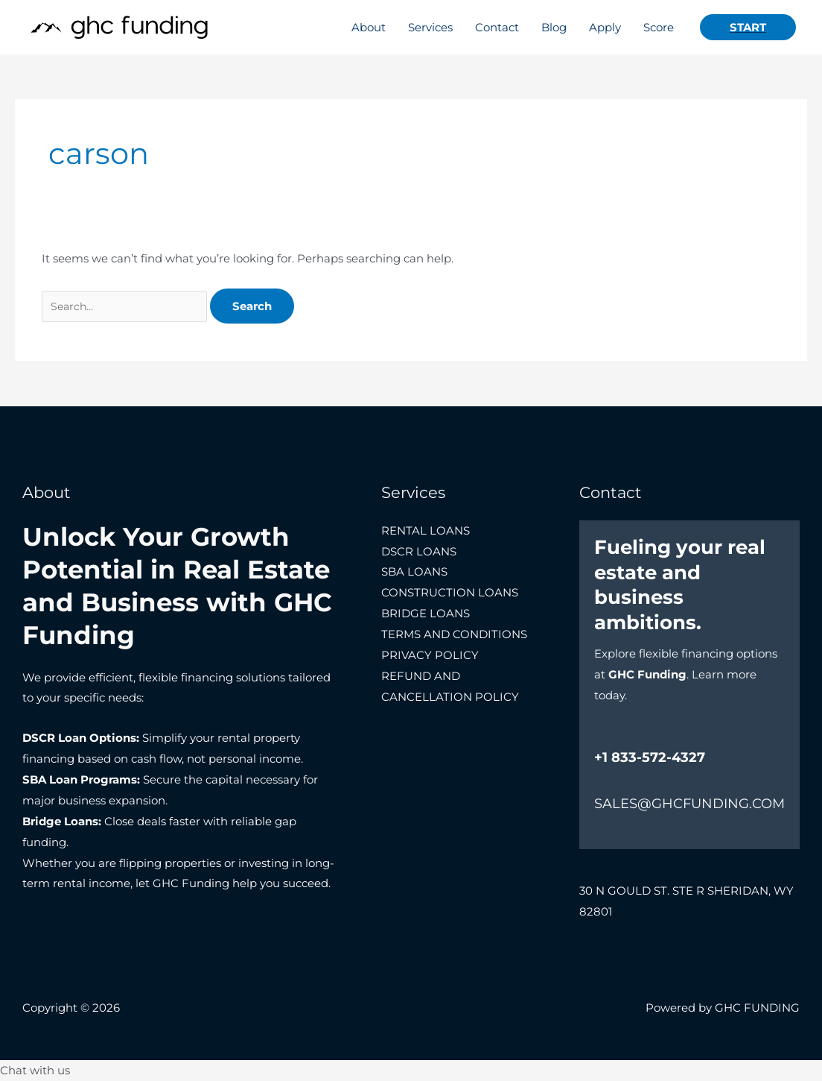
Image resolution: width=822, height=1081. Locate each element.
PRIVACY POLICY (430, 655)
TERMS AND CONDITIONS (454, 634)
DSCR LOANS (418, 551)
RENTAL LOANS (425, 530)
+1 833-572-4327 (649, 757)
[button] (748, 27)
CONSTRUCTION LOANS (449, 592)
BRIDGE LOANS (425, 613)
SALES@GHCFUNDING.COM (689, 803)
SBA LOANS (414, 571)
